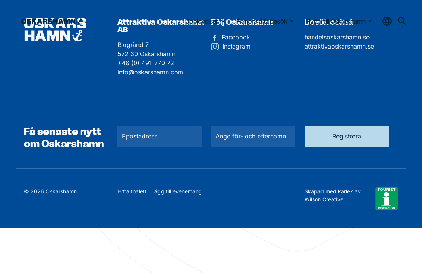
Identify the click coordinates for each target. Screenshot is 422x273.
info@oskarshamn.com (150, 72)
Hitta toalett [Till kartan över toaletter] (132, 191)
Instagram (236, 46)
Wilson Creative (324, 199)
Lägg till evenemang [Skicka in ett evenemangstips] (176, 191)
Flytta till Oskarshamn (340, 21)
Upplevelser (206, 21)
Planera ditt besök (266, 21)
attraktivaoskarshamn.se (339, 46)
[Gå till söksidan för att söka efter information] (402, 21)
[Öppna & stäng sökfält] (387, 21)
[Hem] (51, 21)
